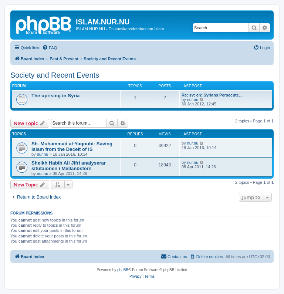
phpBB (122, 270)
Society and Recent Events (54, 75)
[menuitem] (49, 47)
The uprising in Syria (55, 95)
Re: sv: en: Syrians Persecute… (212, 95)
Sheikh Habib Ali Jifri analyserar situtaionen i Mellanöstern (68, 165)
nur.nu (193, 99)
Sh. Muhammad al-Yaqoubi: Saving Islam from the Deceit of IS (71, 146)
